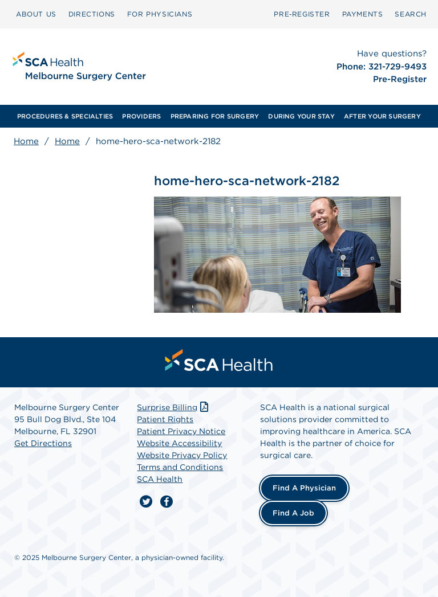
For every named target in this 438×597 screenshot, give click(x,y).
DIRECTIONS (91, 14)
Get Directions (43, 443)
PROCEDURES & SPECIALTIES (65, 116)
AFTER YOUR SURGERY (382, 116)
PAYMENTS (362, 14)
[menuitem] (36, 14)
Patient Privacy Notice (181, 431)
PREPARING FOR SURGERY (215, 116)
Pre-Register (400, 79)
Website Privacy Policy (182, 455)
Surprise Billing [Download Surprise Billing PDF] (173, 407)
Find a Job (293, 513)
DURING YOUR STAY (301, 116)
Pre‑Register (302, 14)
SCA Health (159, 479)
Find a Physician (304, 488)
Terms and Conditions (180, 467)
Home (26, 141)
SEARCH (411, 14)
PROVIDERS (141, 116)
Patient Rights (165, 419)
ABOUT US (36, 14)
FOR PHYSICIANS (159, 14)
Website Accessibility (179, 443)
